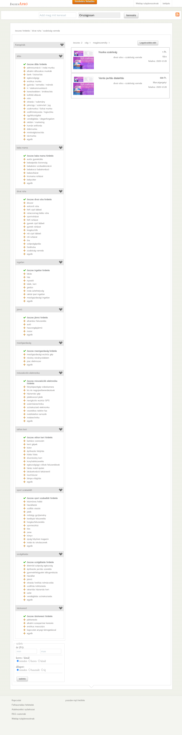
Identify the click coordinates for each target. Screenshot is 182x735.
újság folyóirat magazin (38, 539)
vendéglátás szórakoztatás (39, 596)
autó (29, 324)
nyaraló (30, 280)
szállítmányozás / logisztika (40, 112)
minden (23, 661)
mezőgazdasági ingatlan (38, 297)
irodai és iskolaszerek (37, 542)
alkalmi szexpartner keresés (40, 623)
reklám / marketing (35, 122)
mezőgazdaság (24, 343)
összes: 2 (77, 43)
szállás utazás (34, 508)
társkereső (22, 608)
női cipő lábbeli (34, 233)
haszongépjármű (34, 328)
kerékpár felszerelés (36, 518)
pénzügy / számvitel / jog (39, 105)
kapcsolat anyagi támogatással (41, 630)
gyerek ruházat (34, 227)
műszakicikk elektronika (28, 373)
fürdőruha (31, 247)
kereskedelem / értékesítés (40, 91)
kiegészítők (32, 230)
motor (29, 331)
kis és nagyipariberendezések (41, 390)
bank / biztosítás (35, 74)
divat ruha (36, 31)
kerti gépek (32, 444)
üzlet (29, 593)
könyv (30, 535)
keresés (131, 15)
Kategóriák (20, 45)
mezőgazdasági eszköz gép (40, 354)
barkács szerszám (35, 441)
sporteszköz (33, 525)
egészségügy (33, 78)
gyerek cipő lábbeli (35, 223)
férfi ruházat (32, 220)
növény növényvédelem (38, 358)
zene (29, 532)
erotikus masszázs (36, 626)
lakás (29, 274)
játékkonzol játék (35, 397)
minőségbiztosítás (35, 132)
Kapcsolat (16, 700)
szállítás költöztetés (36, 586)
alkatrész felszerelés (36, 321)
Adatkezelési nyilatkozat (23, 709)
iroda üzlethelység (35, 291)
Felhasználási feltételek (23, 705)
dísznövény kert (34, 458)
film (28, 529)
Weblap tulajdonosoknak (147, 3)
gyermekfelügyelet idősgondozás (42, 572)
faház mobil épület (35, 468)
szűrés (22, 679)
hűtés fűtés (32, 454)
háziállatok (32, 505)
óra (28, 240)
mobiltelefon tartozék (37, 414)
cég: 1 (88, 43)
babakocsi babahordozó (38, 169)
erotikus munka (34, 81)
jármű (19, 309)
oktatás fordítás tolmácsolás (40, 583)
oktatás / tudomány (36, 102)
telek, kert (31, 284)
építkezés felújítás (35, 451)
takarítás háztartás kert (38, 589)
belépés (166, 3)
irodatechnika (33, 417)
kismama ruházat (35, 176)
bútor (29, 448)
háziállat (31, 576)
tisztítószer (32, 475)
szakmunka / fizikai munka (39, 108)
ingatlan (20, 262)
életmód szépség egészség (40, 565)
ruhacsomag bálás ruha (38, 213)
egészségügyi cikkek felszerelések (43, 465)
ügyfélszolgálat (34, 115)
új (45, 670)
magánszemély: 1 (101, 43)
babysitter (31, 179)
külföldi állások (34, 95)
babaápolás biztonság (37, 162)
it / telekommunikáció (37, 88)
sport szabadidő (24, 490)
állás (19, 56)
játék (29, 512)
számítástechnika (35, 404)
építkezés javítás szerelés (39, 569)
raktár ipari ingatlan (36, 294)
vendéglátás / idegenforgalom (40, 119)
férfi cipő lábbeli (34, 209)
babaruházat (32, 173)
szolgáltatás (22, 554)
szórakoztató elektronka (38, 407)
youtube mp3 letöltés (75, 700)
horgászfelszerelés (36, 522)
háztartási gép (33, 393)
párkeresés (32, 620)
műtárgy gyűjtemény (36, 515)
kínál (43, 661)
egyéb (30, 139)
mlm (29, 98)
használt (35, 670)
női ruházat (32, 237)
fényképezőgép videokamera (40, 387)
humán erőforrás (34, 125)
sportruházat (33, 216)
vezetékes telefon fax (37, 411)
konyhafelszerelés (35, 461)
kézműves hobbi (34, 501)
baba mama (22, 148)
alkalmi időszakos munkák (39, 71)
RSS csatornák (19, 714)
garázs (30, 287)
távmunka (31, 136)
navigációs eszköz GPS (38, 400)
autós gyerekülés (35, 159)
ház (28, 277)
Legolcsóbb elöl (148, 43)
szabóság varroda (51, 31)
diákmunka (32, 129)
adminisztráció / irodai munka (40, 68)
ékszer (30, 203)
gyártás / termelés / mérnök (40, 85)
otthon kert (22, 429)
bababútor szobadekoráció (39, 166)
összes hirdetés (22, 31)
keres (34, 661)
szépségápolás (34, 244)
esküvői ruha (33, 206)
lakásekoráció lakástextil (38, 471)
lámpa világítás (34, 478)
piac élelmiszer (34, 361)
